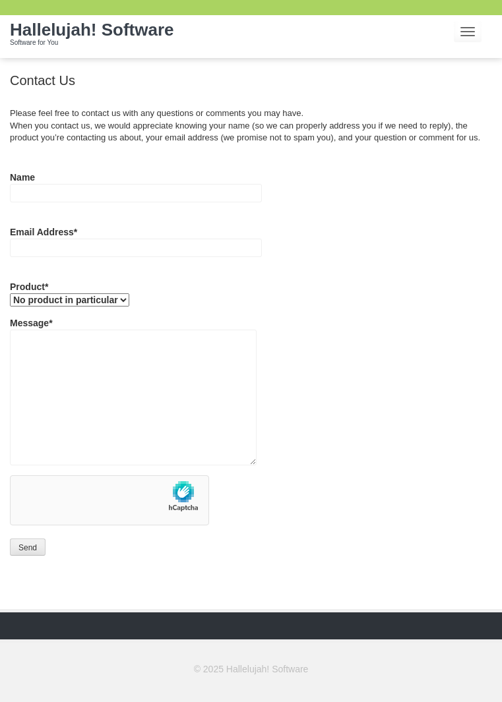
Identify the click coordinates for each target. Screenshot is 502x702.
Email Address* (136, 238)
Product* (69, 293)
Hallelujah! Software (92, 36)
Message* (133, 329)
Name (136, 184)
